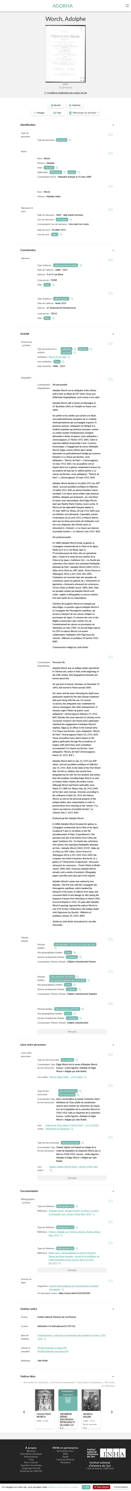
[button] (24, 1415)
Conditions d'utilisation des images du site (65, 92)
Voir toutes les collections (36, 1385)
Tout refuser (101, 1487)
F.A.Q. (31, 1462)
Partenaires (65, 1465)
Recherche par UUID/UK (31, 1474)
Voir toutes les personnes (89, 1385)
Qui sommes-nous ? (65, 1454)
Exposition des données (31, 1468)
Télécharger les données (84, 112)
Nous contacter (31, 1465)
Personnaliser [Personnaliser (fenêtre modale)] (121, 1487)
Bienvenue (31, 1454)
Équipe (65, 1460)
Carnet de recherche (65, 1462)
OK (86, 1487)
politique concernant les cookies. (63, 1487)
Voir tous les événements (62, 1385)
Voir (72, 1033)
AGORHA (62, 6)
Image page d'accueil (31, 1471)
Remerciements (31, 1460)
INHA (65, 1457)
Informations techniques (31, 1457)
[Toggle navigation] (127, 5)
